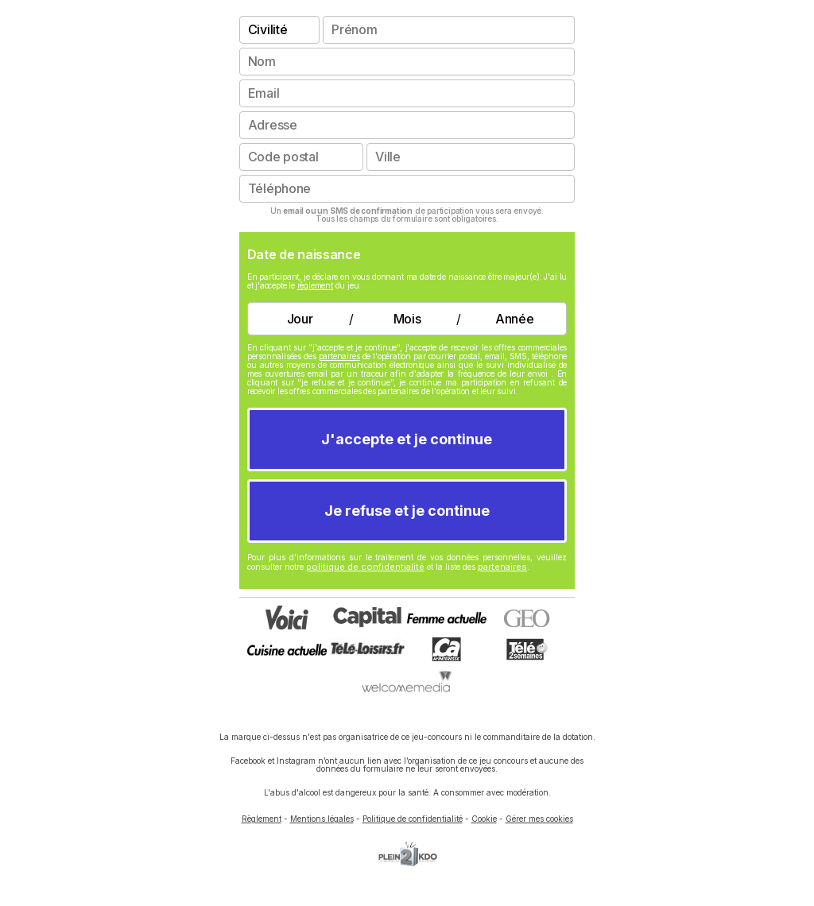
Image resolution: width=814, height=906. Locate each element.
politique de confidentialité (365, 566)
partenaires (339, 356)
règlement (315, 285)
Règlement (261, 818)
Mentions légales (322, 818)
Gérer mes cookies (539, 818)
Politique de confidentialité (412, 818)
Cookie (484, 818)
